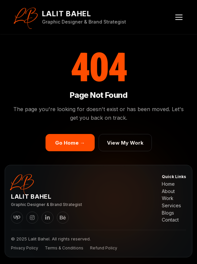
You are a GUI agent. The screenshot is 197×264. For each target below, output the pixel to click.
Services (171, 205)
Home (168, 184)
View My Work (125, 143)
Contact (170, 220)
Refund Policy (103, 247)
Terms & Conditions (64, 247)
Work (167, 198)
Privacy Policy (24, 247)
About (168, 191)
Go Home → (70, 143)
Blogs (168, 213)
